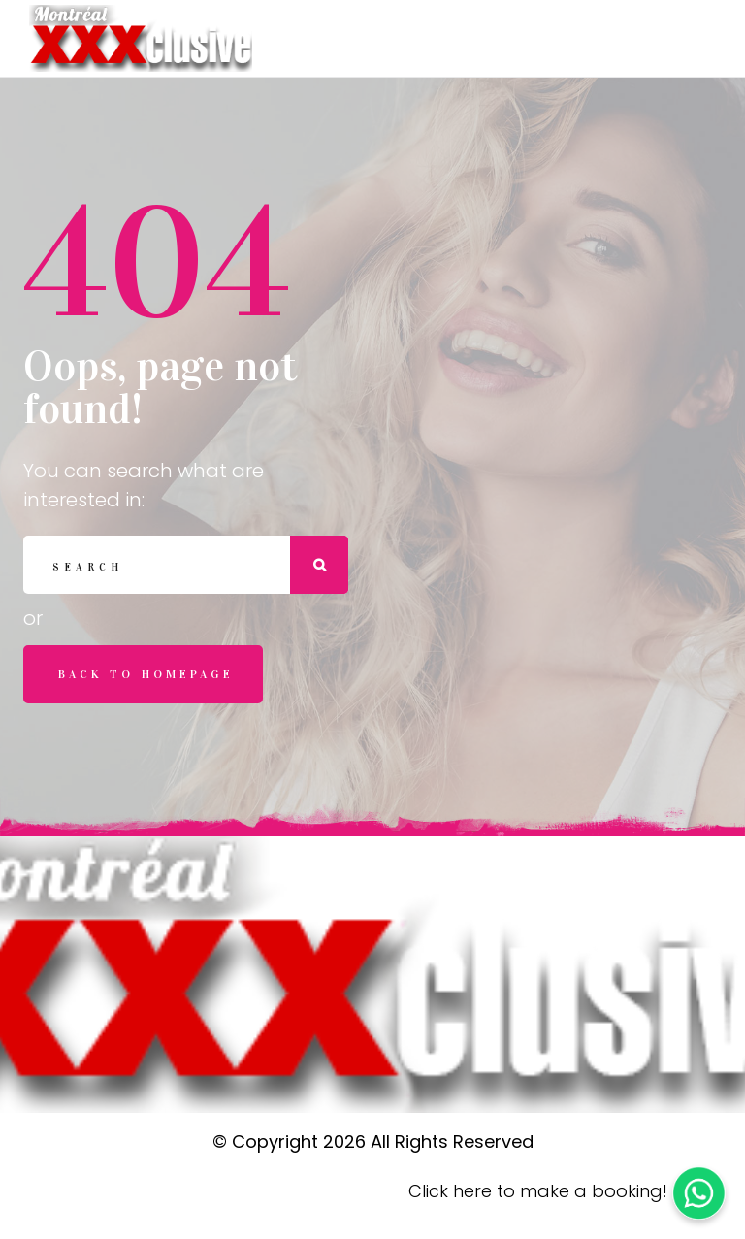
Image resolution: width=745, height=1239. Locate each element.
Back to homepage (146, 674)
